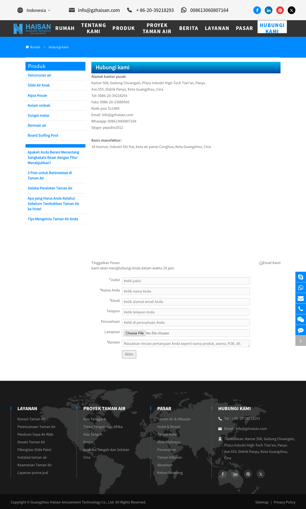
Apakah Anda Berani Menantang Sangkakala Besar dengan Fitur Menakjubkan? (52, 158)
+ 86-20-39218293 (148, 10)
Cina (85, 457)
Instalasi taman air (29, 457)
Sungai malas (37, 116)
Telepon (114, 311)
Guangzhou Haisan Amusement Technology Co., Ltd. (65, 501)
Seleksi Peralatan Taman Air (48, 188)
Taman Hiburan (166, 457)
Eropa (86, 442)
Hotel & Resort (166, 427)
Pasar (162, 409)
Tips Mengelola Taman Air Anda (51, 219)
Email (115, 301)
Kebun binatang (167, 473)
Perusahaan (112, 322)
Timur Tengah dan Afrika (99, 427)
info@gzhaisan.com (95, 10)
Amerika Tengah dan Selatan (102, 450)
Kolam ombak (38, 106)
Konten (114, 343)
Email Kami (270, 263)
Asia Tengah (90, 434)
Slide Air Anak (38, 85)
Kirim (129, 354)
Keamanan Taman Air (32, 465)
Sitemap (265, 501)
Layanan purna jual (30, 473)
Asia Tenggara (92, 419)
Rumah (34, 47)
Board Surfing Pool (42, 136)
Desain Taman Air (29, 442)
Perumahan (163, 450)
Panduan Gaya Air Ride (33, 434)
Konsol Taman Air (29, 419)
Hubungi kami (55, 47)
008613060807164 (200, 10)
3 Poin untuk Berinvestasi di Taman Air (53, 175)
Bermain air (36, 126)
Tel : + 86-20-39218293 (237, 419)
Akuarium (163, 465)
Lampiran (113, 332)
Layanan (27, 409)
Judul (115, 280)
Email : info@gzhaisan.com (240, 429)
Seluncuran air (38, 75)
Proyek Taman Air (103, 409)
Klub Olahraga (166, 442)
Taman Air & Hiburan (171, 419)
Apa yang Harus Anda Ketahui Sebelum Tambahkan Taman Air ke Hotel (53, 204)
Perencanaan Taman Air (33, 427)
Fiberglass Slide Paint (32, 450)
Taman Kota (164, 434)
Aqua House (36, 96)
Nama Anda (111, 291)
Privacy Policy (285, 501)
